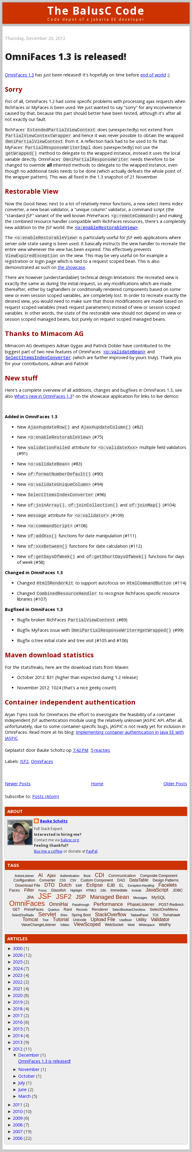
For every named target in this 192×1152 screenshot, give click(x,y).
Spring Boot (81, 915)
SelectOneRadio (23, 915)
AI (40, 875)
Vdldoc (64, 925)
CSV (73, 880)
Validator (160, 919)
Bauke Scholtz (54, 821)
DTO (50, 885)
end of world (153, 75)
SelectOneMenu (164, 909)
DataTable (138, 880)
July (21, 1083)
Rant (68, 909)
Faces (14, 890)
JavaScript (157, 889)
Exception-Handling (141, 885)
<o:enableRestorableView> (106, 227)
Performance (108, 904)
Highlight (76, 890)
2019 (17, 1002)
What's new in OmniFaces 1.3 (43, 396)
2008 (17, 1125)
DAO (121, 880)
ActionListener (24, 876)
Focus (43, 890)
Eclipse (94, 885)
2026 (17, 955)
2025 (17, 962)
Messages (140, 897)
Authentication (69, 876)
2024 (17, 968)
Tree (45, 920)
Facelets (167, 885)
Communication (122, 875)
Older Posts (175, 783)
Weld (131, 925)
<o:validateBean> (124, 352)
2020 (17, 995)
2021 (17, 988)
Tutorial (61, 919)
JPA (30, 897)
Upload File (103, 919)
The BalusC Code (96, 10)
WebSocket (114, 925)
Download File (27, 885)
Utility (141, 919)
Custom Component (97, 880)
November (28, 1069)
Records (81, 909)
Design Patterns (165, 880)
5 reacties (100, 750)
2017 (17, 1015)
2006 (17, 1138)
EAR (79, 885)
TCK (156, 915)
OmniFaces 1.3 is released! (65, 56)
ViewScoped (87, 924)
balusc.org (70, 840)
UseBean (126, 920)
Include (136, 890)
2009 (17, 1118)
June (22, 1089)
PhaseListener (141, 904)
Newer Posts (18, 783)
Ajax (51, 875)
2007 (17, 1131)
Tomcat (30, 919)
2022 (17, 982)
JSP (81, 897)
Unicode (79, 920)
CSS (62, 880)
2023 (17, 975)
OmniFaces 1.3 (19, 75)
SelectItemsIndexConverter (38, 357)
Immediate (118, 890)
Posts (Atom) (45, 796)
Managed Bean (109, 897)
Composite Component (158, 876)
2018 (17, 1009)
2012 (17, 1049)
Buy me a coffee (48, 851)
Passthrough (80, 904)
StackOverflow (110, 914)
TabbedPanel (139, 915)
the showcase (71, 267)
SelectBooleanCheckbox (129, 909)
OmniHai (58, 904)
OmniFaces (42, 761)
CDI (99, 875)
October (26, 1076)
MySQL (158, 897)
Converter (47, 880)
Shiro (63, 915)
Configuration (24, 880)
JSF (45, 896)
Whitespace (146, 925)
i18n (103, 890)
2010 (17, 1111)
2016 (17, 1022)
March (24, 1096)
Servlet (47, 914)
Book (87, 876)
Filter (29, 889)
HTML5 (91, 890)
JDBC (178, 890)
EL (121, 885)
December (28, 1055)
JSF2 (24, 761)
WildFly (165, 925)
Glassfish (58, 890)
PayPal (91, 851)
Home (97, 783)
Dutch (65, 885)
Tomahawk (171, 915)
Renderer (100, 909)
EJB (111, 885)
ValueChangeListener (38, 925)
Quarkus (53, 909)
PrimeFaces (34, 909)
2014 (17, 1035)
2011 (17, 1105)
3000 (17, 948)
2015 (17, 1029)
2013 (17, 1042)
